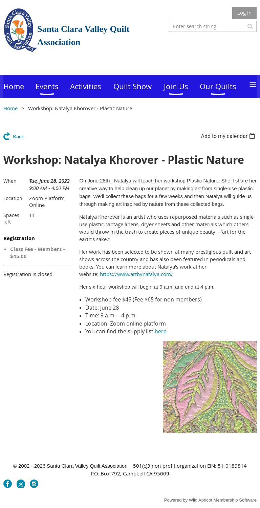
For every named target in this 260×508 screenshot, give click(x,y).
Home (10, 108)
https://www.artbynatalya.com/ (136, 274)
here (161, 331)
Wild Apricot (200, 500)
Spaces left (11, 218)
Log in (244, 12)
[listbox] (229, 136)
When (10, 181)
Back (18, 136)
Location (12, 198)
